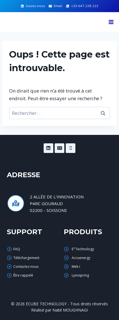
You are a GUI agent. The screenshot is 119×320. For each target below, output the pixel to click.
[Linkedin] (48, 148)
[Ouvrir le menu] (111, 22)
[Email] (59, 148)
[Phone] (70, 148)
